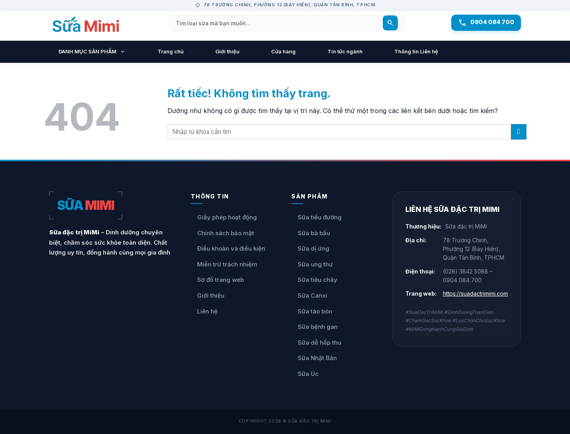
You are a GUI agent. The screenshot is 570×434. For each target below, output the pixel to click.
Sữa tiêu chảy (314, 280)
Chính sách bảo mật (222, 233)
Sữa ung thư (312, 264)
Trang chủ (171, 51)
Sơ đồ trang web (217, 280)
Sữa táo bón (311, 311)
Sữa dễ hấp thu (316, 343)
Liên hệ (204, 311)
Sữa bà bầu (310, 233)
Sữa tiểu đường (316, 217)
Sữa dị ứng (310, 249)
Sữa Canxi (309, 296)
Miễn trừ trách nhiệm (224, 264)
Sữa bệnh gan (314, 327)
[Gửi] (518, 132)
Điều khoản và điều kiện (228, 249)
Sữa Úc (305, 374)
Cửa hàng (283, 51)
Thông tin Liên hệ (416, 51)
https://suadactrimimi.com (475, 293)
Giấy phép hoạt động (224, 217)
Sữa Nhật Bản (314, 358)
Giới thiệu (227, 51)
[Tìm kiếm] (387, 23)
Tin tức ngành (345, 51)
